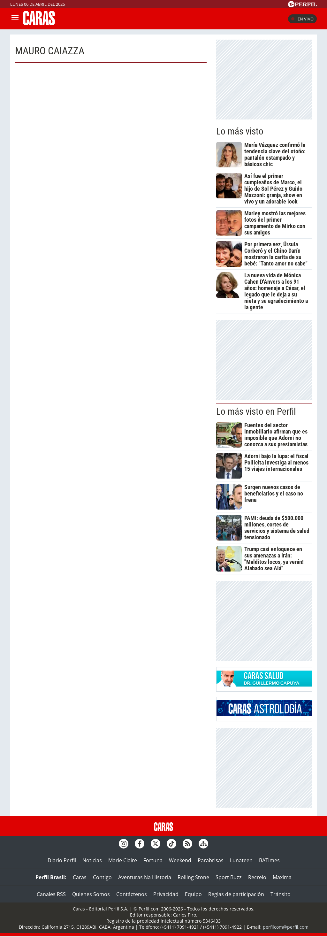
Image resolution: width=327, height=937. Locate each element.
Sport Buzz (229, 877)
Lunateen (241, 860)
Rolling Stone (193, 877)
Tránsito (280, 894)
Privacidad (166, 894)
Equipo (193, 894)
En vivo (302, 19)
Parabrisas (211, 860)
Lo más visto (239, 131)
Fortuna (153, 860)
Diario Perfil (62, 860)
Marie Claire (122, 860)
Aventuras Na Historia (144, 877)
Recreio (257, 877)
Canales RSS (51, 894)
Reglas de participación (236, 894)
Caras (80, 877)
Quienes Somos (91, 894)
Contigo (102, 877)
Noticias (92, 860)
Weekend (180, 860)
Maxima (282, 877)
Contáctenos (131, 894)
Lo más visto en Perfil (256, 411)
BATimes (269, 860)
